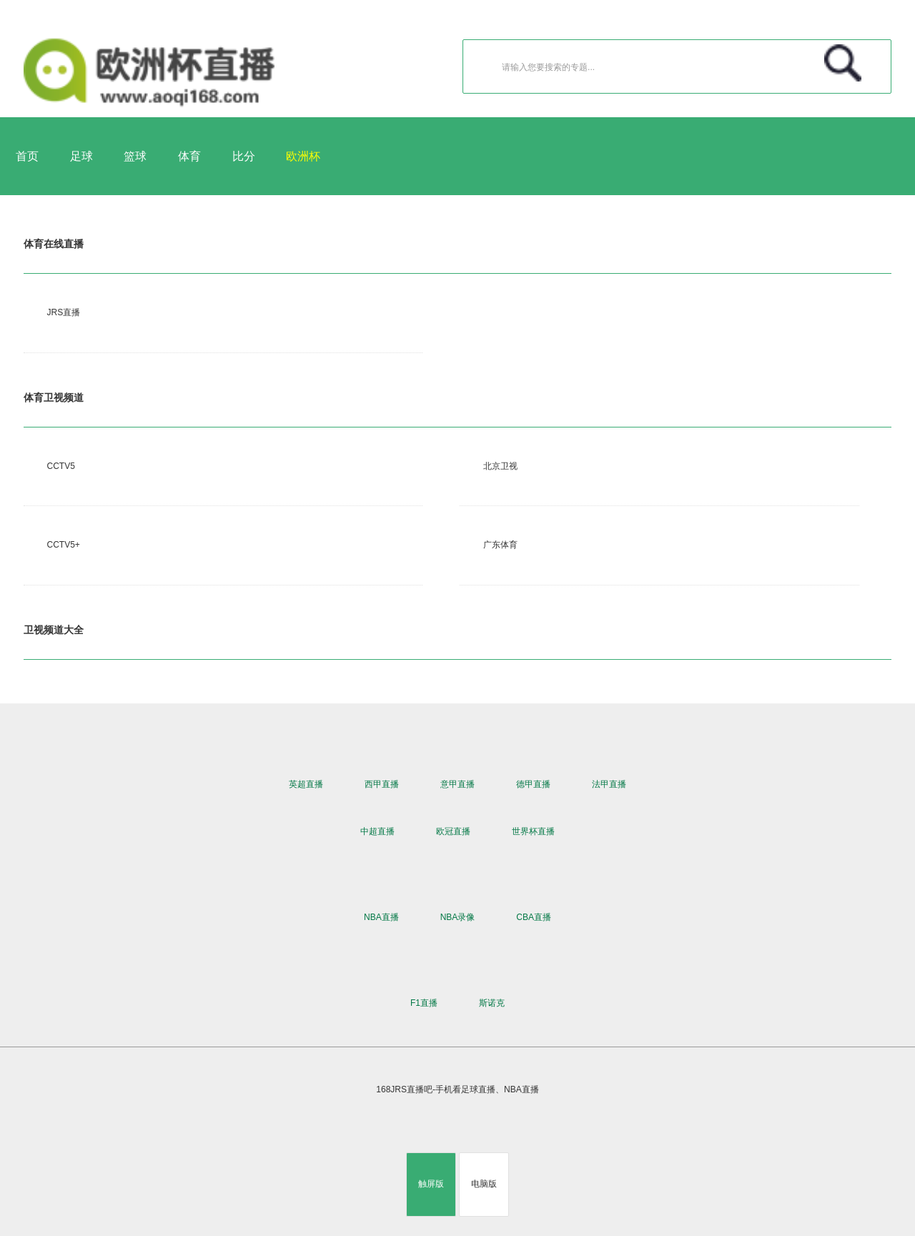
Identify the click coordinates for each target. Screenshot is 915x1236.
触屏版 (431, 1184)
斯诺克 (492, 1003)
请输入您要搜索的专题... (684, 63)
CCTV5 (61, 466)
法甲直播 (609, 784)
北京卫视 (500, 466)
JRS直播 (64, 312)
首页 (27, 156)
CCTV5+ (63, 545)
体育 (189, 156)
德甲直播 (533, 784)
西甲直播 (382, 784)
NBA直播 (381, 917)
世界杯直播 (533, 831)
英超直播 (306, 784)
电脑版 (484, 1184)
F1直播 (423, 1003)
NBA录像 (457, 917)
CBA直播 (533, 917)
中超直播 (377, 831)
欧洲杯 (303, 156)
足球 (81, 156)
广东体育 (500, 545)
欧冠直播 (453, 831)
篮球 (135, 156)
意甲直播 (457, 784)
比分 (243, 156)
